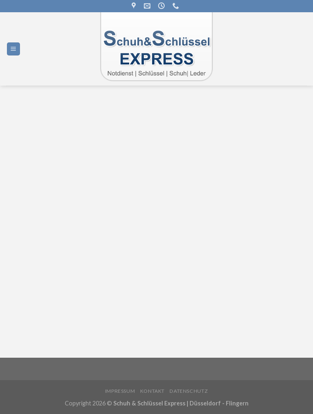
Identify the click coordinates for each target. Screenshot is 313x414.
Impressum (120, 391)
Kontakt (152, 391)
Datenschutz (189, 391)
